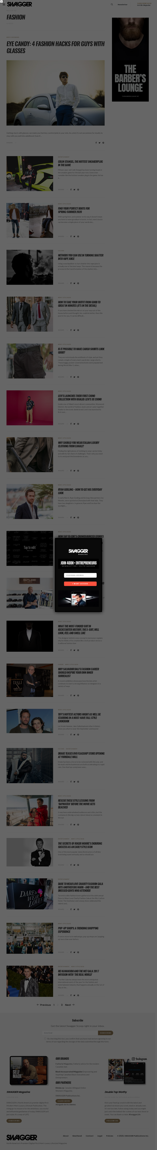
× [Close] (1, 1)
